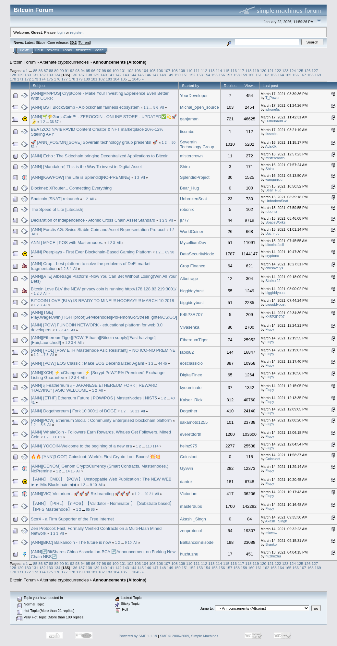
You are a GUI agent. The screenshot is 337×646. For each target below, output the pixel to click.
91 (67, 70)
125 (300, 70)
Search (53, 50)
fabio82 (187, 352)
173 (35, 79)
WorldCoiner (191, 231)
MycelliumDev (193, 242)
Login (67, 50)
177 (64, 79)
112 (204, 70)
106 (160, 70)
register (76, 32)
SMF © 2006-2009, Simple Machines (189, 636)
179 (79, 79)
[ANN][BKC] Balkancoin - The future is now (71, 542)
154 (207, 75)
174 (42, 79)
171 (20, 79)
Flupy (269, 329)
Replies (230, 85)
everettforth (190, 434)
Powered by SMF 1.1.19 (138, 636)
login (61, 32)
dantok (186, 481)
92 (72, 70)
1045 (136, 79)
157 (229, 75)
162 (266, 75)
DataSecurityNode (197, 253)
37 (57, 122)
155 (214, 75)
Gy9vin (186, 468)
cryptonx (272, 256)
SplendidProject (195, 177)
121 (270, 70)
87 (46, 70)
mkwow (271, 533)
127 (315, 70)
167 (303, 75)
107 (167, 70)
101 (123, 70)
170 (13, 79)
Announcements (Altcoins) (119, 62)
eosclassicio (191, 363)
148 (163, 75)
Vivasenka (189, 327)
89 (56, 70)
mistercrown (191, 155)
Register (83, 50)
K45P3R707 (191, 314)
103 (137, 70)
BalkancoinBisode (196, 542)
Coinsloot (189, 456)
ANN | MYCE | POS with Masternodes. (67, 242)
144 (133, 75)
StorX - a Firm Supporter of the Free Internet (72, 519)
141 (111, 75)
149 (170, 75)
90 (62, 70)
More (99, 50)
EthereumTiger (194, 339)
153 (200, 75)
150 (177, 75)
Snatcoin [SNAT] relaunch (55, 198)
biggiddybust (192, 290)
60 (55, 437)
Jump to (206, 608)
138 (89, 75)
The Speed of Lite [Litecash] (57, 209)
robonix (187, 209)
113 (211, 70)
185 (123, 79)
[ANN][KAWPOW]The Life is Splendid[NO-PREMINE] (80, 177)
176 (57, 79)
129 (20, 75)
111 (197, 70)
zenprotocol (191, 530)
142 (118, 75)
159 (244, 75)
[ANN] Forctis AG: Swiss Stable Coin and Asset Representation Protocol (98, 229)
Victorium (189, 493)
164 (281, 75)
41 (33, 402)
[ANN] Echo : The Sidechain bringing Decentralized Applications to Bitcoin (100, 155)
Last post (270, 85)
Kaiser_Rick (191, 399)
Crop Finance (192, 265)
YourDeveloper (194, 95)
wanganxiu (274, 179)
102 (130, 70)
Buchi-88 (272, 233)
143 (126, 75)
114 (219, 70)
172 (28, 79)
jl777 (184, 220)
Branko (271, 544)
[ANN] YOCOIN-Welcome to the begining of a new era (82, 446)
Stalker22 (272, 281)
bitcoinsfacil (274, 245)
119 (256, 70)
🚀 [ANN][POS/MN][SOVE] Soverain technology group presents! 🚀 (94, 142)
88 (51, 70)
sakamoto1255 (194, 422)
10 (95, 485)
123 (285, 70)
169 (318, 75)
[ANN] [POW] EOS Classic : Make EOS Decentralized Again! (87, 363)
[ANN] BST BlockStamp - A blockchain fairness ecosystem (85, 107)
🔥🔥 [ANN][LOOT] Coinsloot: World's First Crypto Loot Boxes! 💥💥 (95, 456)
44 (160, 363)
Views (250, 85)
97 (98, 70)
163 (273, 75)
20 (132, 411)
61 (60, 437)
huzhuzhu (189, 554)
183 (109, 79)
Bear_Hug (189, 188)
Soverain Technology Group (197, 144)
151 (185, 75)
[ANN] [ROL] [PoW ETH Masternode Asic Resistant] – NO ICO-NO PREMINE (103, 350)
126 (307, 70)
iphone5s (272, 109)
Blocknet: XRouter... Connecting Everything (71, 188)
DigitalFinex (191, 374)
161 (259, 75)
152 (192, 75)
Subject (39, 85)
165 (288, 75)
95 (88, 70)
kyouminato (190, 387)
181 (94, 79)
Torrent (84, 42)
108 (174, 70)
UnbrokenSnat (193, 198)
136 (74, 75)
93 (77, 70)
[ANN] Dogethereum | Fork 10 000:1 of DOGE (73, 410)
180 (87, 79)
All (162, 107)
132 (42, 75)
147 (155, 75)
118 (248, 70)
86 (40, 70)
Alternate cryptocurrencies (64, 62)
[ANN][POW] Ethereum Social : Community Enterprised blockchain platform (101, 420)
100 (115, 70)
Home (24, 50)
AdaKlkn (272, 146)
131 (35, 75)
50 (173, 142)
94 (83, 70)
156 (222, 75)
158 (236, 75)
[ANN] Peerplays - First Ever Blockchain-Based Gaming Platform (91, 252)
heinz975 (188, 446)
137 (81, 75)
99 (109, 70)
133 (50, 75)
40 (173, 398)
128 (13, 75)
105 (152, 70)
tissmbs (187, 131)
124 (293, 70)
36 (52, 122)
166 (296, 75)
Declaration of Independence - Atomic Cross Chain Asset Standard (93, 220)
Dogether (188, 410)
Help (39, 50)
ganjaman (189, 118)
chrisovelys (274, 268)
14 (68, 471)
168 (310, 75)
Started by (190, 85)
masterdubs (191, 506)
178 (72, 79)
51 (33, 147)
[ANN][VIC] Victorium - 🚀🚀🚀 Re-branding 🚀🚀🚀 (80, 493)
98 (104, 70)
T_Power (272, 98)
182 (101, 79)
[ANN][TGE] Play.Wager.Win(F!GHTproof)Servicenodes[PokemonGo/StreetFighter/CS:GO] (104, 315)
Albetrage (189, 278)
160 (251, 75)
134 (57, 75)
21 (137, 411)
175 (50, 79)
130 (28, 75)
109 (182, 70)
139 (96, 75)
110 (189, 70)
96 (93, 70)
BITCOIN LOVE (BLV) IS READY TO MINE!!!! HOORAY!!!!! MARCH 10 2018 (102, 300)
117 (241, 70)
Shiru (185, 166)
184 (116, 79)
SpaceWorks (275, 222)
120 (263, 70)
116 (233, 70)
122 (278, 70)
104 (145, 70)
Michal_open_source (199, 107)
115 (226, 70)
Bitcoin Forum (23, 62)
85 (35, 70)
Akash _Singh (193, 519)
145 (141, 75)
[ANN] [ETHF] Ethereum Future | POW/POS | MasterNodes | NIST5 (94, 398)
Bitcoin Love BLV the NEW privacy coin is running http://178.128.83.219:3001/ (103, 288)
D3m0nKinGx (275, 121)
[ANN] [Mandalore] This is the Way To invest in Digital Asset (86, 166)
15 (73, 471)
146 (148, 75)
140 (104, 75)
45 (165, 363)
